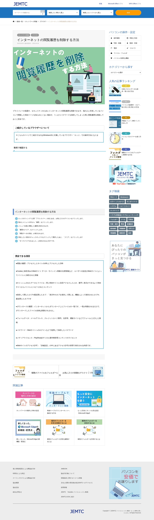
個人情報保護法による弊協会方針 (24, 469)
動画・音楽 (133, 43)
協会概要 (16, 483)
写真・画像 (117, 43)
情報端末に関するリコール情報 (71, 478)
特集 (100, 3)
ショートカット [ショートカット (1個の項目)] (124, 200)
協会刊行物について (67, 473)
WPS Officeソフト (135, 3)
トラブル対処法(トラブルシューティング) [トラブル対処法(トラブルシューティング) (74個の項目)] (124, 209)
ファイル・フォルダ (120, 53)
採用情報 (64, 487)
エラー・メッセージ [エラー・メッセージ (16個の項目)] (117, 195)
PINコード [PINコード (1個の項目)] (113, 191)
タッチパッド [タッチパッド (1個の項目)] (114, 204)
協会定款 (16, 487)
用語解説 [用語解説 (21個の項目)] (113, 227)
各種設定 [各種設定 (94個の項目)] (130, 218)
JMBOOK (64, 469)
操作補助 (117, 38)
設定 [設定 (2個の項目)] (129, 227)
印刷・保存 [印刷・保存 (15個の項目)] (114, 218)
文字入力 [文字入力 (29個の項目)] (131, 222)
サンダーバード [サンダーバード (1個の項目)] (132, 195)
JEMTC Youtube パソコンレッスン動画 (74, 492)
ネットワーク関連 (24, 35)
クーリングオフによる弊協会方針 (24, 478)
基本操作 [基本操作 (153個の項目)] (113, 222)
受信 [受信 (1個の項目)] (122, 218)
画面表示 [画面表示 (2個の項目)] (122, 227)
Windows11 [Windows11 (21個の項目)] (124, 191)
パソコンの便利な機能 (121, 58)
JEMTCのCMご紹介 (67, 497)
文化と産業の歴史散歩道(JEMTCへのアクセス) (76, 483)
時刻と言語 (133, 38)
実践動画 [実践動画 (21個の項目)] (122, 222)
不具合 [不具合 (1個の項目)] (130, 213)
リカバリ (133, 48)
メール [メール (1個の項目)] (123, 213)
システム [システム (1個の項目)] (113, 200)
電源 (115, 48)
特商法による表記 (19, 473)
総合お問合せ (17, 492)
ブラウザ (34, 35)
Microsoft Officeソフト (115, 3)
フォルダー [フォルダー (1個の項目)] (114, 213)
